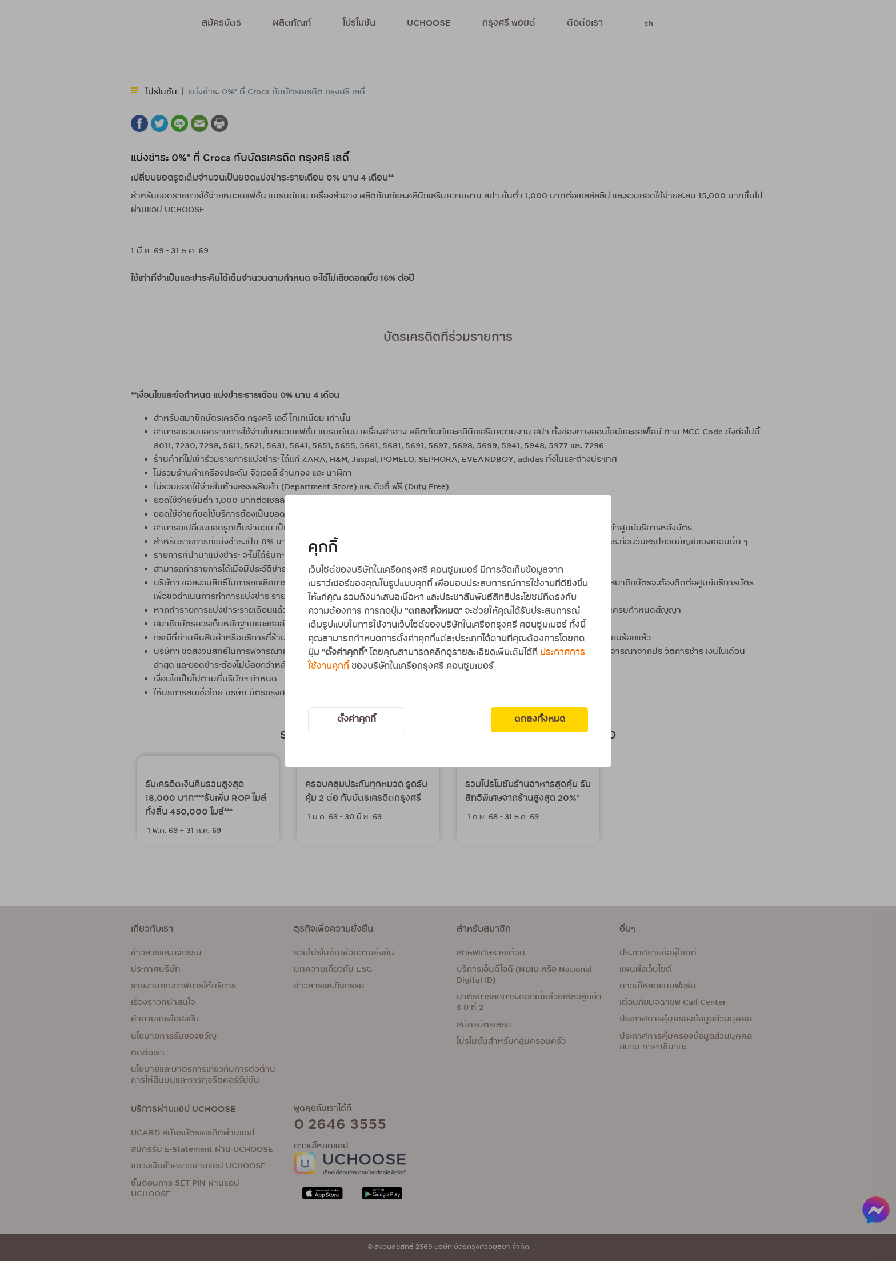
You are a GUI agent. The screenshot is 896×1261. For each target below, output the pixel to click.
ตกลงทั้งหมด (539, 719)
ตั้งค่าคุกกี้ (356, 719)
